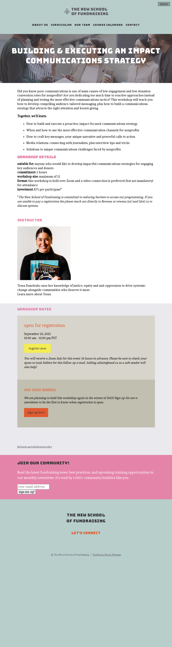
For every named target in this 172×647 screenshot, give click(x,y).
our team (82, 24)
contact (133, 24)
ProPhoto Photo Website (107, 554)
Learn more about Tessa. (34, 294)
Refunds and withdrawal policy (34, 446)
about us (40, 24)
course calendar (108, 24)
